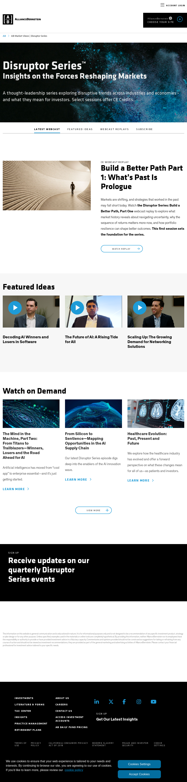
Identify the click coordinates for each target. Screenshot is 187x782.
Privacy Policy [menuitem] (36, 744)
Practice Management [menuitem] (31, 723)
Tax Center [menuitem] (23, 711)
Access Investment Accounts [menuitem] (70, 719)
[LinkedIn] (98, 701)
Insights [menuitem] (21, 717)
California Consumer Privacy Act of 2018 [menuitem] (68, 744)
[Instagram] (141, 701)
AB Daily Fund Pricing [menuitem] (72, 727)
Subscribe (144, 129)
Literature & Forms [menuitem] (30, 704)
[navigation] (162, 5)
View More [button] (98, 510)
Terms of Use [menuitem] (20, 744)
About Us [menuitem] (62, 698)
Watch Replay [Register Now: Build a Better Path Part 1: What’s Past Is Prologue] (126, 249)
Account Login (175, 5)
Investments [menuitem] (24, 698)
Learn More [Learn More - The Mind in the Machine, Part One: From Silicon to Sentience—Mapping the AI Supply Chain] (16, 489)
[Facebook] (127, 701)
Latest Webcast (47, 129)
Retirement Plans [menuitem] (28, 730)
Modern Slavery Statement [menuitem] (103, 744)
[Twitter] (112, 701)
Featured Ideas (80, 129)
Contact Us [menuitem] (64, 711)
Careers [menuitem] (62, 704)
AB (4, 36)
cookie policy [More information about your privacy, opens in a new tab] (74, 770)
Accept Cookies (139, 774)
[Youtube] (155, 701)
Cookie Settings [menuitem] (159, 744)
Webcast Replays (114, 129)
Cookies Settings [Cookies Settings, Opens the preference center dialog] (139, 764)
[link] (31, 413)
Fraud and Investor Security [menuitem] (135, 744)
